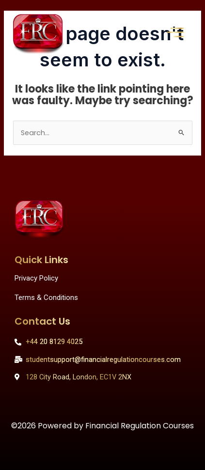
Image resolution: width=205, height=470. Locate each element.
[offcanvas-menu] (176, 32)
